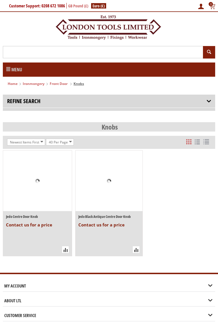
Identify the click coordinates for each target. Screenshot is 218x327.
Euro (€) (99, 6)
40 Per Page (60, 142)
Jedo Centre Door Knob (22, 216)
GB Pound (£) (78, 6)
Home (13, 83)
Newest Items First (26, 142)
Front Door (59, 83)
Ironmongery (34, 83)
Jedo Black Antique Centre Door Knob (104, 216)
